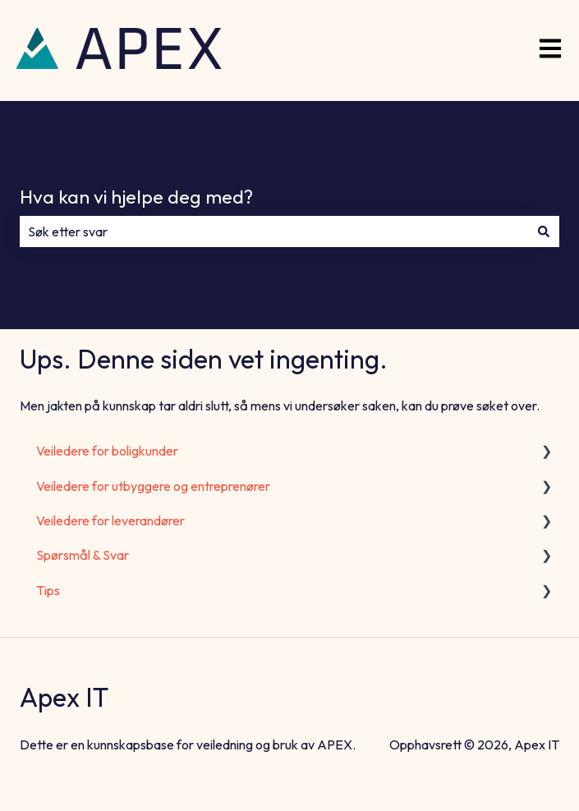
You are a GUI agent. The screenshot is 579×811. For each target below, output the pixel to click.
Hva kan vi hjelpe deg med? (136, 196)
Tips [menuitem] (48, 590)
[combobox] (274, 231)
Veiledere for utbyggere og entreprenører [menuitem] (153, 486)
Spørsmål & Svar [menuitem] (82, 555)
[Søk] (543, 231)
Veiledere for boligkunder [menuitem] (107, 450)
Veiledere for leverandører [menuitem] (110, 520)
